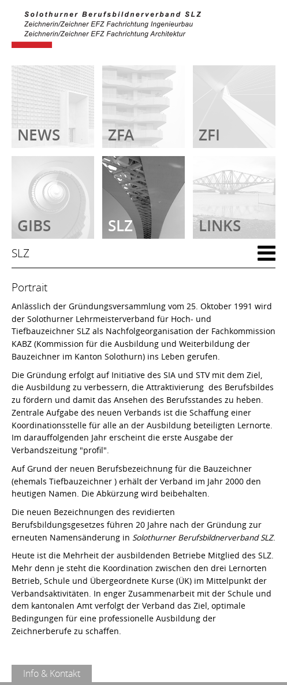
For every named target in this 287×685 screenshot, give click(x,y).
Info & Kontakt (51, 673)
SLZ (20, 253)
